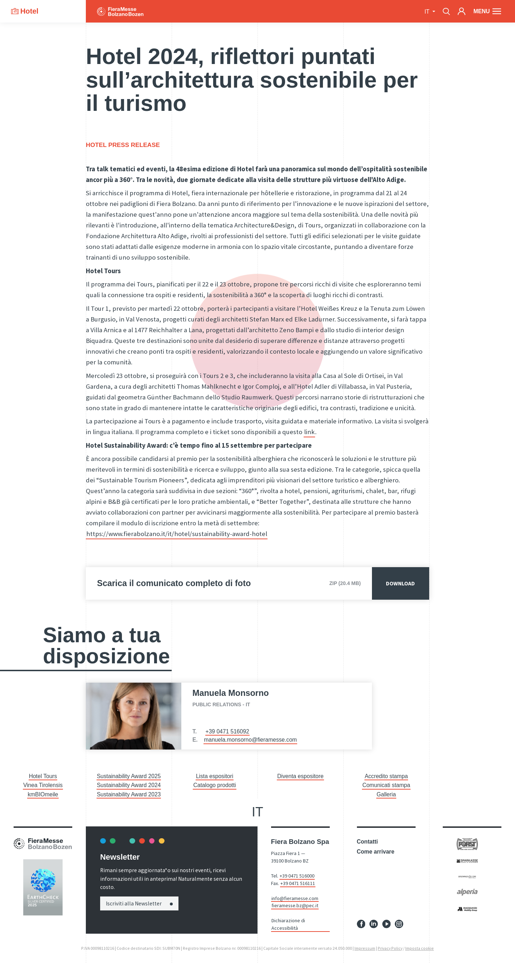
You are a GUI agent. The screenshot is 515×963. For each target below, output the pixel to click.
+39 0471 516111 (297, 883)
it (428, 12)
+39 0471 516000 (297, 876)
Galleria (386, 794)
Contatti (367, 842)
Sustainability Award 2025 (129, 776)
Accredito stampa (386, 776)
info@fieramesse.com (294, 898)
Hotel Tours (43, 776)
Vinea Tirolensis (43, 785)
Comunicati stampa (386, 785)
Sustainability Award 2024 (129, 785)
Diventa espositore (300, 776)
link (309, 432)
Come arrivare (375, 852)
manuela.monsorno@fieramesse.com (250, 740)
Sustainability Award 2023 (129, 794)
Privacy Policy (390, 948)
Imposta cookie (419, 948)
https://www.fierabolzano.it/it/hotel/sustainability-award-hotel (176, 534)
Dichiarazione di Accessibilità (288, 924)
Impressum (364, 948)
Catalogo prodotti (214, 785)
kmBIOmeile (43, 794)
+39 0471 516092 (227, 731)
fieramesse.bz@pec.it (294, 905)
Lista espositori (214, 776)
